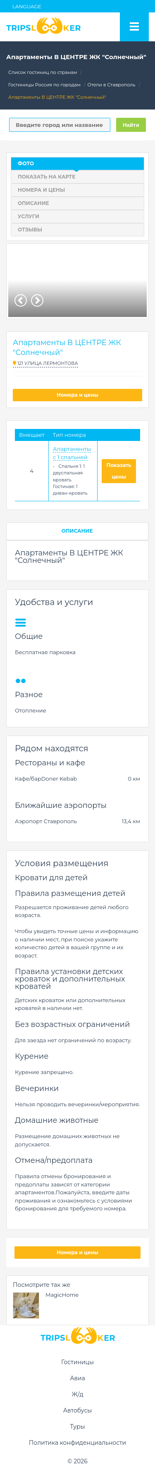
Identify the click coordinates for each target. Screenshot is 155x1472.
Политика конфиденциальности (77, 1442)
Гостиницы (77, 1362)
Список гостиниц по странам (42, 72)
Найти (131, 125)
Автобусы (77, 1410)
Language (26, 6)
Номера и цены (77, 395)
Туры (77, 1426)
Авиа (77, 1378)
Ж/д (77, 1394)
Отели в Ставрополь (112, 85)
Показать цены (119, 471)
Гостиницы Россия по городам (44, 85)
